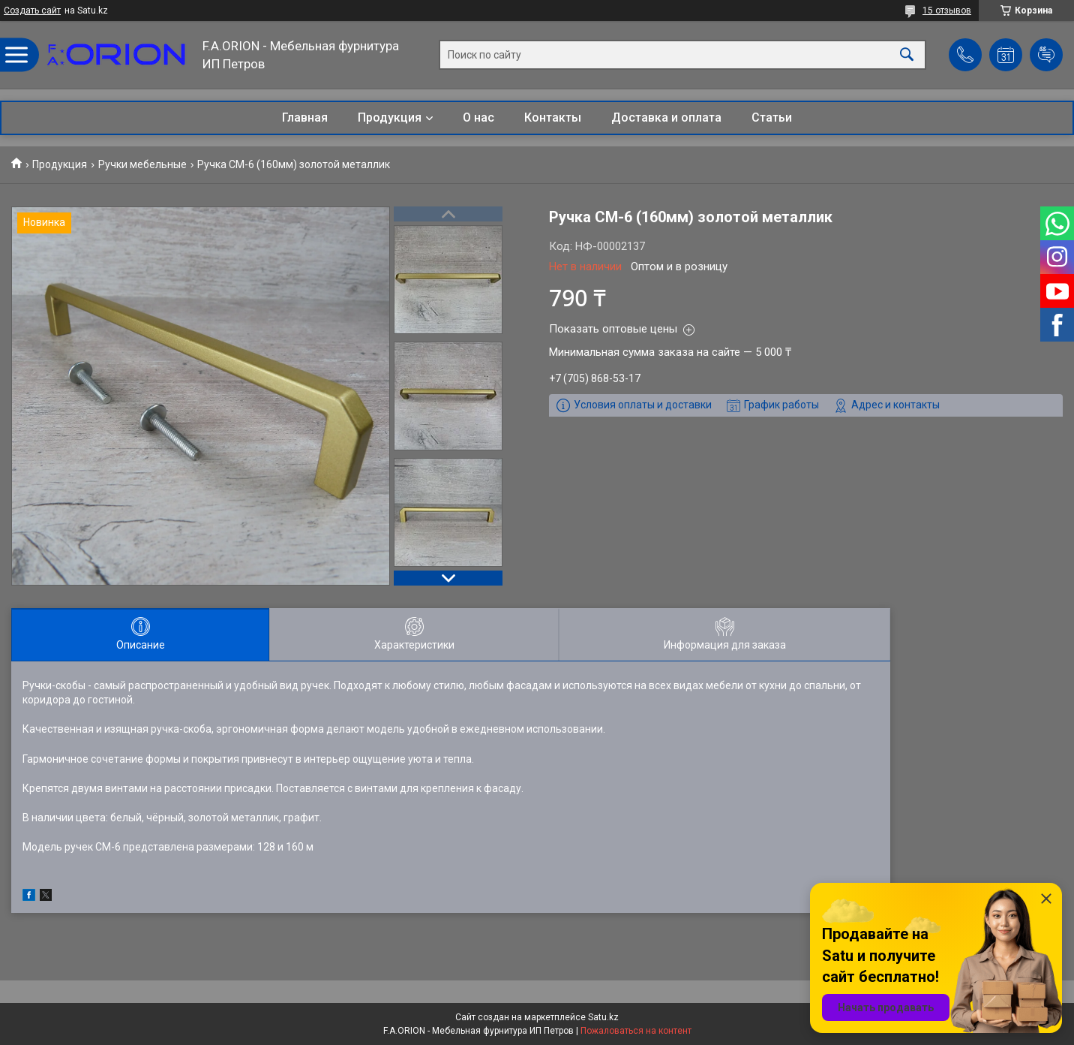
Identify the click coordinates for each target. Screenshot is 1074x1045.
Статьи (772, 117)
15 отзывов (946, 10)
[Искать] (907, 55)
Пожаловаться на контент (636, 1030)
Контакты (552, 117)
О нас (478, 117)
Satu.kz (603, 1017)
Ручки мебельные (142, 164)
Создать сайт (32, 10)
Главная (305, 117)
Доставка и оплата (666, 117)
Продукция (390, 117)
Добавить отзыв (1046, 54)
